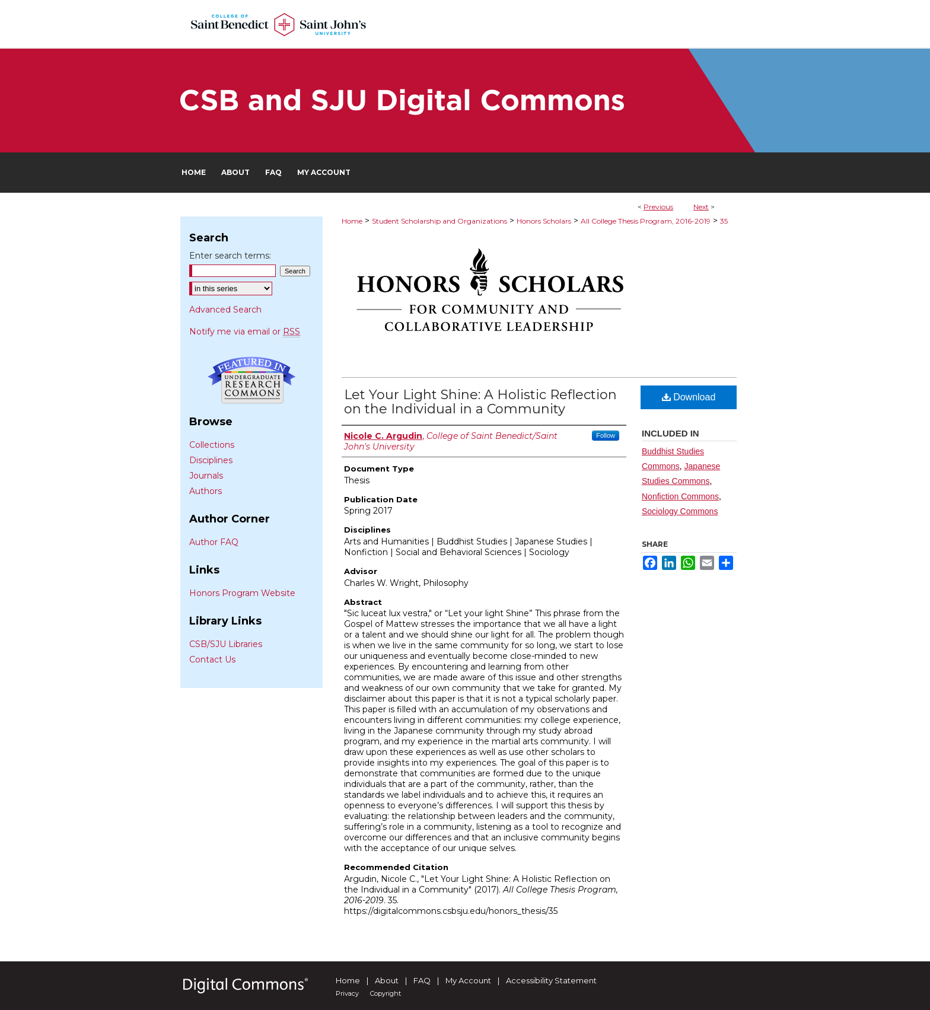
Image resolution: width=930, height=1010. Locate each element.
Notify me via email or (244, 331)
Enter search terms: (230, 255)
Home (352, 220)
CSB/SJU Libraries (225, 644)
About (387, 980)
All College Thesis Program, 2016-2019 (646, 220)
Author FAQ (213, 542)
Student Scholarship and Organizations (439, 220)
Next (701, 206)
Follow (605, 435)
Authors (205, 491)
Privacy (347, 993)
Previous (658, 206)
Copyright (385, 993)
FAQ (422, 980)
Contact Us (212, 659)
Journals (206, 475)
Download (689, 397)
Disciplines (210, 460)
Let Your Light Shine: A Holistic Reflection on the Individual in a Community (480, 402)
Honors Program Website (242, 593)
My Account (468, 980)
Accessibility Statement (551, 980)
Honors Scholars (544, 220)
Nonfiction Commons (680, 496)
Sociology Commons (680, 511)
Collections (211, 444)
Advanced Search (225, 309)
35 (724, 220)
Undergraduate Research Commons (251, 380)
